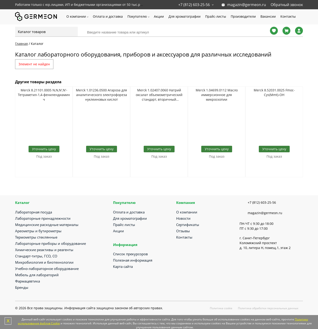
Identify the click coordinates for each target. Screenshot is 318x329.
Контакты (288, 16)
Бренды (21, 287)
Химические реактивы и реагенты (44, 249)
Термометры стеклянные (36, 237)
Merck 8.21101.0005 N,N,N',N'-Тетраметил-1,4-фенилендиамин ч (44, 95)
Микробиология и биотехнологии (44, 262)
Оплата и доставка (108, 16)
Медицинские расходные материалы (46, 224)
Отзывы (183, 231)
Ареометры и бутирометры (38, 231)
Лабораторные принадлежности (43, 218)
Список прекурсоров (130, 254)
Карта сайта (123, 266)
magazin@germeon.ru (246, 4)
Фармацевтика (27, 281)
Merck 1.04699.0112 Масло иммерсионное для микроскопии (217, 95)
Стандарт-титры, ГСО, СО (36, 256)
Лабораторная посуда (33, 212)
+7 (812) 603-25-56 (194, 4)
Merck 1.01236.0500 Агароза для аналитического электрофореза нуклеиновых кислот (101, 95)
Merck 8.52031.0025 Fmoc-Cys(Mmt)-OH (274, 92)
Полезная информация (132, 260)
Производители (243, 16)
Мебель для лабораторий (37, 275)
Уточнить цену (44, 149)
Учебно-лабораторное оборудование (47, 268)
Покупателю (137, 16)
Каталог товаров (32, 31)
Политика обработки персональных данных (268, 308)
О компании (76, 16)
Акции (159, 16)
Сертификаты (187, 224)
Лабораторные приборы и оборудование (50, 243)
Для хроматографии (185, 16)
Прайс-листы (215, 16)
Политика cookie (221, 308)
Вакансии (268, 16)
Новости (183, 218)
